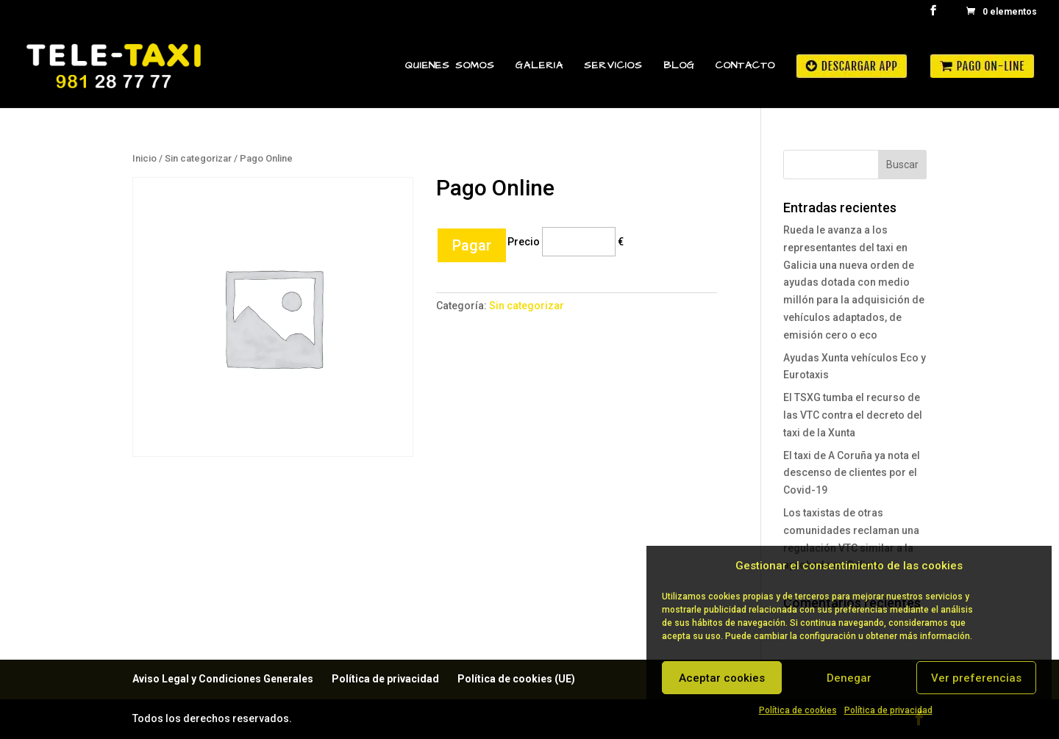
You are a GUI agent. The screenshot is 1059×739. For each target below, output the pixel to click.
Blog (679, 66)
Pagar (471, 245)
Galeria (539, 66)
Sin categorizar (198, 158)
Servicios (613, 66)
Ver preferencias (976, 678)
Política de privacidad (888, 710)
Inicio (144, 158)
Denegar (849, 678)
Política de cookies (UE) (516, 679)
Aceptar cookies (722, 678)
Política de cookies (798, 710)
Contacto (745, 66)
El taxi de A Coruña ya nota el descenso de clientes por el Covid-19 (851, 473)
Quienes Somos (450, 66)
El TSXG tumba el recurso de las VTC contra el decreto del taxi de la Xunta (852, 415)
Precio (523, 241)
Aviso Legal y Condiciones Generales (222, 679)
